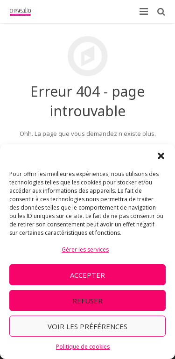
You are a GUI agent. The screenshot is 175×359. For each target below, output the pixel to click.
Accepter (87, 275)
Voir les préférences (87, 326)
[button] (161, 156)
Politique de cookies (83, 347)
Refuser (87, 300)
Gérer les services (85, 249)
